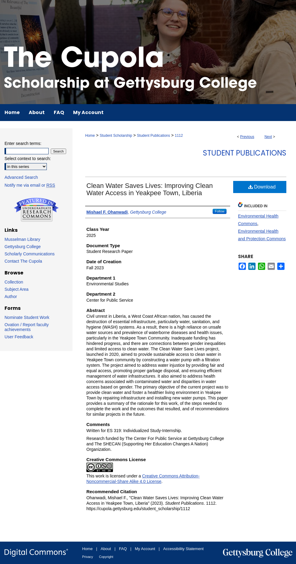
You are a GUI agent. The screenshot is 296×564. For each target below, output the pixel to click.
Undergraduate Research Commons (36, 210)
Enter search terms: (23, 143)
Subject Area (16, 289)
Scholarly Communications (30, 253)
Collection (14, 282)
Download (262, 186)
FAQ (123, 548)
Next (268, 137)
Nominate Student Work (27, 317)
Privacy (87, 557)
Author (11, 296)
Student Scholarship (116, 135)
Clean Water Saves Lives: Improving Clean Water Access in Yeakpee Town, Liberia (149, 189)
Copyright (106, 557)
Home (90, 135)
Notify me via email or (30, 185)
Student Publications (153, 135)
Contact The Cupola (23, 261)
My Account (145, 548)
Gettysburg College (23, 246)
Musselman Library (22, 239)
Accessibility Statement (183, 548)
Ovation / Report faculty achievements (27, 327)
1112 (179, 135)
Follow (219, 211)
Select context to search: (28, 158)
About (106, 548)
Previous (247, 137)
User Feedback (19, 336)
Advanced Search (21, 177)
